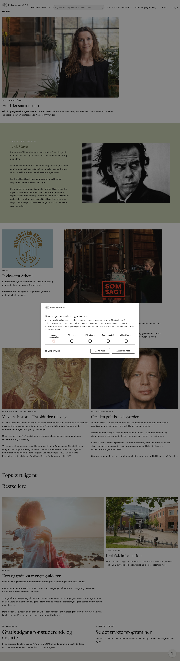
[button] (52, 350)
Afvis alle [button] (100, 351)
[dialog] (90, 330)
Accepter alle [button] (123, 351)
